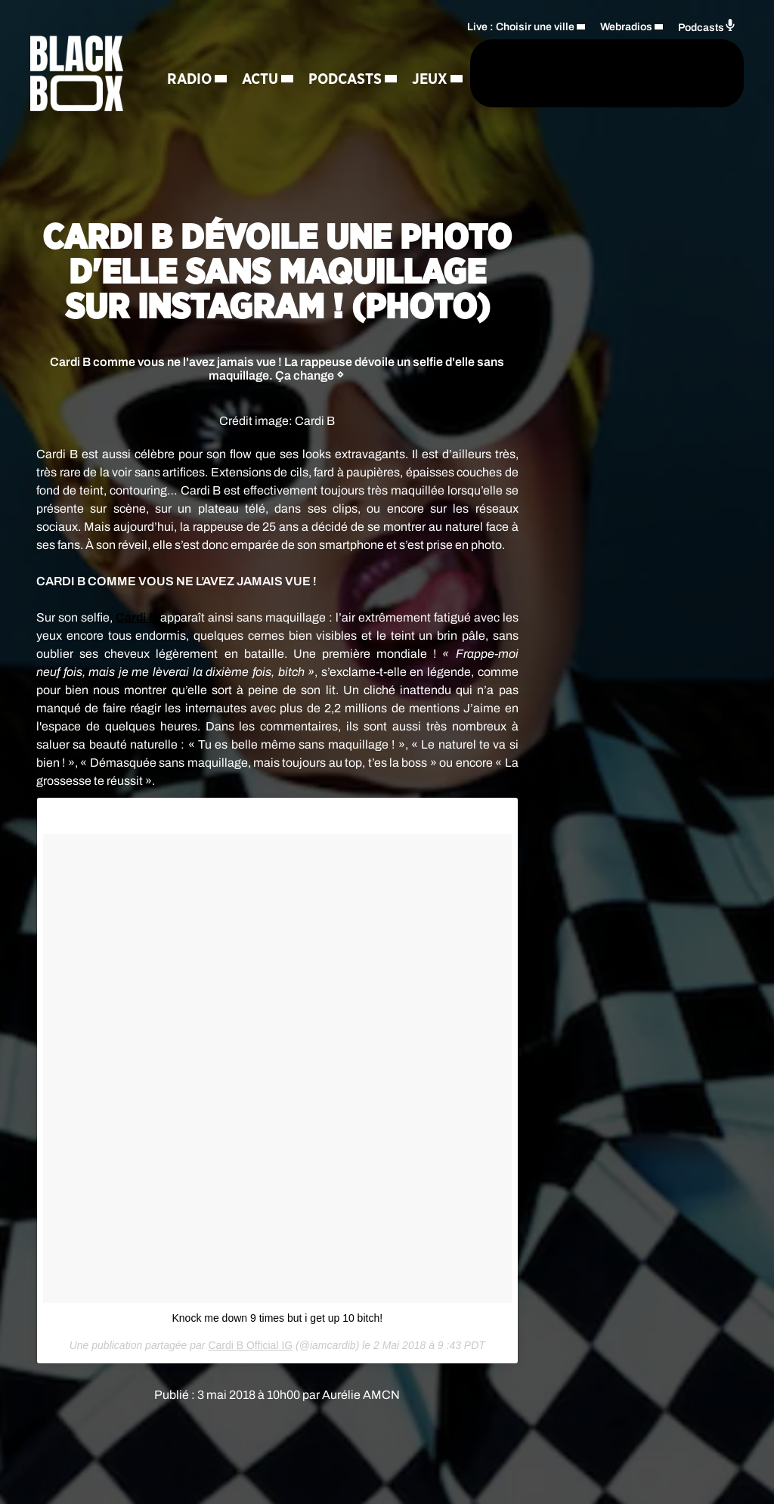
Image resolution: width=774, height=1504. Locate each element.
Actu (260, 49)
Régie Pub (203, 155)
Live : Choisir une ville (520, 50)
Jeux (288, 102)
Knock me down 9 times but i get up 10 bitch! (277, 1318)
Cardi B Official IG (250, 1345)
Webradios (626, 50)
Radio (189, 49)
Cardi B (136, 617)
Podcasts (203, 102)
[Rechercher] (417, 97)
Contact (287, 155)
